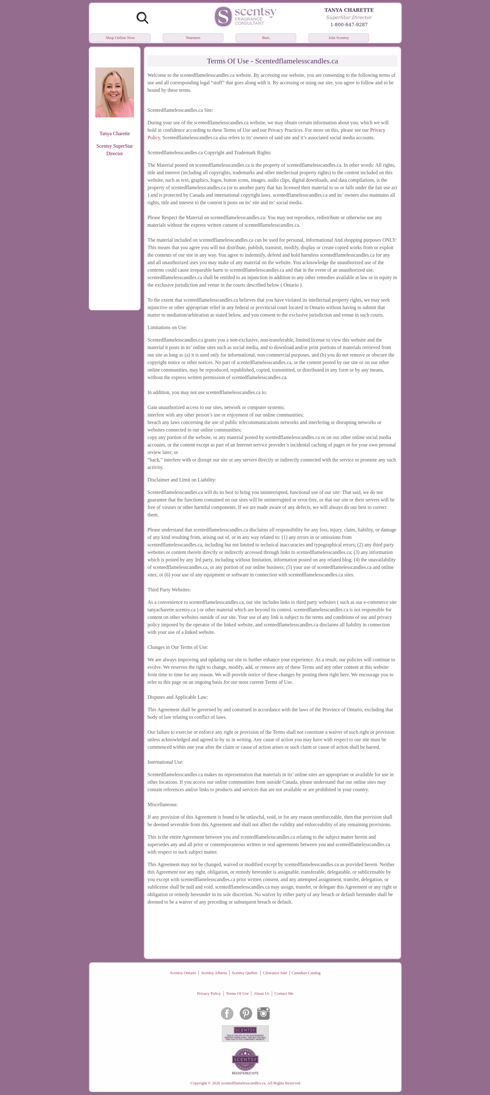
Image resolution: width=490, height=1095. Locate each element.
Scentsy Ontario (183, 972)
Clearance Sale (275, 972)
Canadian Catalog (306, 972)
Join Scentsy (338, 37)
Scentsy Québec (245, 972)
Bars (266, 37)
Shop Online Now (120, 37)
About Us (261, 993)
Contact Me (283, 993)
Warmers (193, 37)
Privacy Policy (209, 993)
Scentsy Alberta (214, 972)
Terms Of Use (237, 993)
